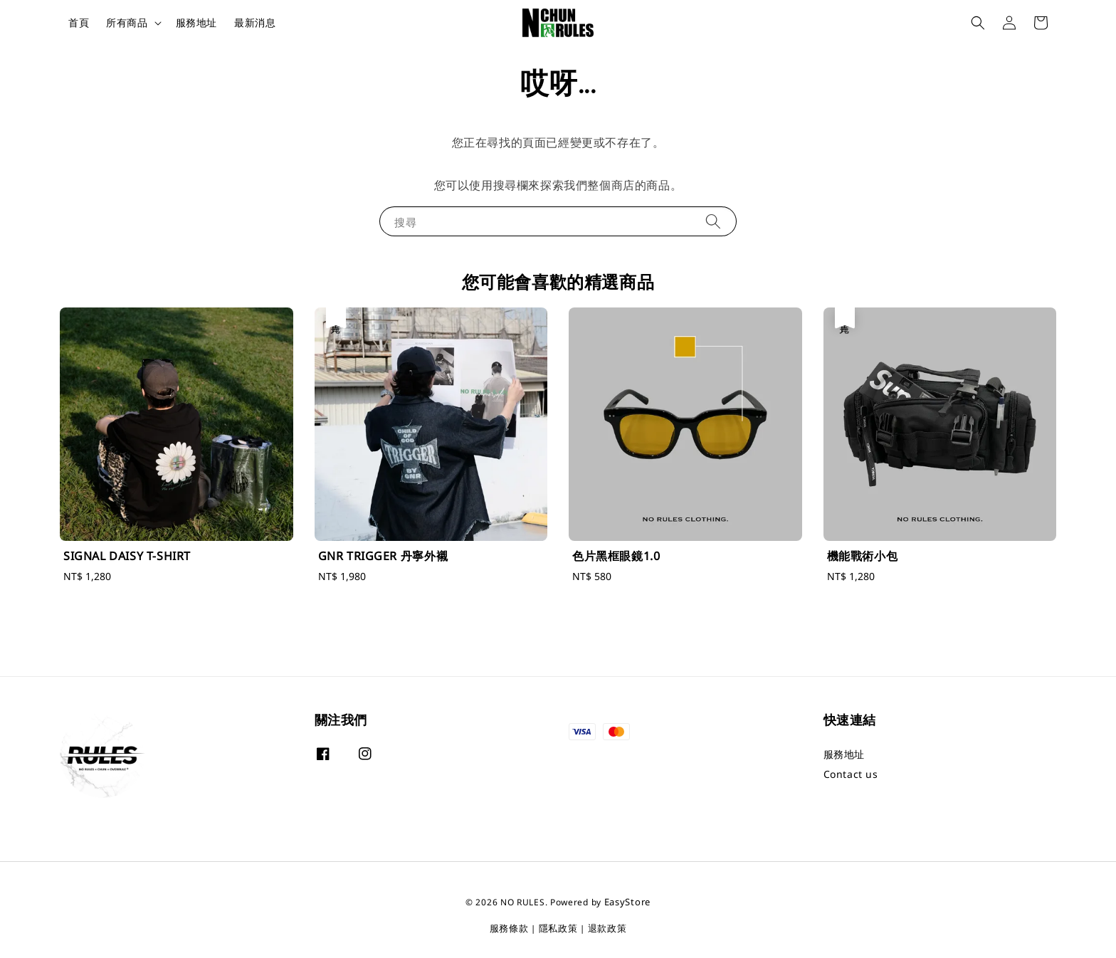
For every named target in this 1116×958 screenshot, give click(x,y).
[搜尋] (713, 221)
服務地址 (196, 22)
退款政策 (607, 928)
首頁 (78, 22)
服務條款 (509, 928)
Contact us (850, 774)
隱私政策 (558, 928)
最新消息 (254, 22)
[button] (978, 22)
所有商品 (126, 22)
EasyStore (627, 901)
